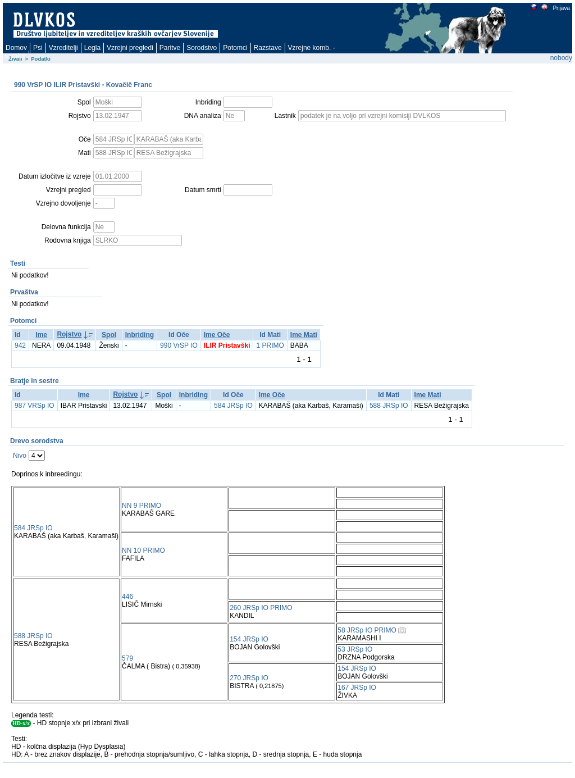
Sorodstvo (201, 48)
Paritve (169, 48)
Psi (38, 48)
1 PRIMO (270, 345)
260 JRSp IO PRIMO (261, 608)
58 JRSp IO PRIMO (366, 630)
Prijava (561, 8)
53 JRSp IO (354, 649)
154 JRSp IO (249, 639)
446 (127, 596)
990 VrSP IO (179, 345)
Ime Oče (217, 335)
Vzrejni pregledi (130, 48)
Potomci (235, 48)
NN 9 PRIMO (141, 505)
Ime (41, 335)
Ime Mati (303, 335)
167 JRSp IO (356, 687)
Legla (92, 48)
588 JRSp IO (388, 406)
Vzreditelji (63, 48)
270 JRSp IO (249, 678)
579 (127, 658)
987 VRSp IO (34, 406)
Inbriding (139, 335)
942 (20, 345)
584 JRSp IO (233, 406)
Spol (109, 335)
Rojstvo (69, 334)
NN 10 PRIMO (143, 550)
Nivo (19, 455)
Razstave (268, 48)
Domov (16, 48)
